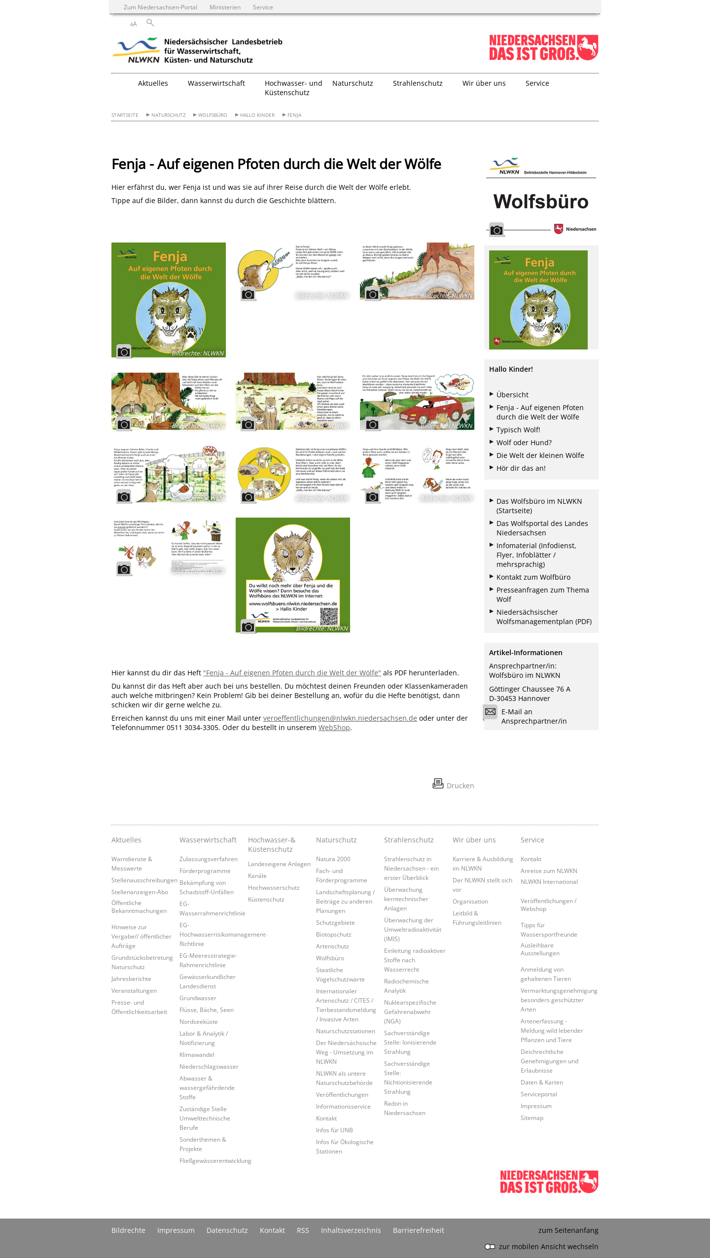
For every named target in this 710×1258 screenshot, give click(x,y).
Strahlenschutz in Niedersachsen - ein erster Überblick (411, 868)
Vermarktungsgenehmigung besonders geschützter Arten (559, 999)
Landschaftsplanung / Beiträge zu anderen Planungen (345, 901)
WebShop (334, 727)
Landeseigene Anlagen (279, 864)
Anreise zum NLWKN (549, 870)
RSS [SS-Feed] (303, 1230)
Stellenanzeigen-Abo (139, 892)
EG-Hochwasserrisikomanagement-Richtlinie (223, 934)
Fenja (294, 115)
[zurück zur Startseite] (197, 52)
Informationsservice (343, 1106)
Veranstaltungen (134, 990)
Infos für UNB (334, 1130)
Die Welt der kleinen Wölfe (540, 455)
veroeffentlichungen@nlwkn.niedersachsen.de (340, 718)
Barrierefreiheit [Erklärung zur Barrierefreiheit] (418, 1230)
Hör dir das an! (521, 468)
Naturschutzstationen (345, 1031)
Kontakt (326, 1118)
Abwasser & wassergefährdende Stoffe (207, 1087)
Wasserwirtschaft (208, 839)
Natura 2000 (333, 859)
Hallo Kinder (257, 115)
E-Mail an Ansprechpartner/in (528, 716)
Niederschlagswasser (209, 1066)
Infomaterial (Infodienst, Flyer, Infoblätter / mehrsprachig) (536, 555)
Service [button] (537, 83)
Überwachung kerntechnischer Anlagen (406, 898)
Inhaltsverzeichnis (351, 1230)
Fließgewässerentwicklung (215, 1160)
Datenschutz (227, 1230)
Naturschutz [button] (352, 83)
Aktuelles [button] (153, 83)
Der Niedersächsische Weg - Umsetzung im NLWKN (346, 1052)
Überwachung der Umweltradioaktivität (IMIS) (412, 929)
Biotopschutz (334, 934)
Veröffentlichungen (342, 1094)
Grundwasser (197, 998)
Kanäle (257, 875)
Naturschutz (168, 115)
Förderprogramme (205, 870)
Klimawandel (196, 1054)
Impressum (536, 1106)
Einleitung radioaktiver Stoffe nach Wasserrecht (415, 959)
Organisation (470, 901)
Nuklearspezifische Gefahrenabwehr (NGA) (410, 1011)
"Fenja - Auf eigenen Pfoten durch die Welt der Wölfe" (292, 672)
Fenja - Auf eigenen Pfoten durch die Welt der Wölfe (540, 412)
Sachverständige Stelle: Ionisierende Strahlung (410, 1042)
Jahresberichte (131, 978)
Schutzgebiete (335, 922)
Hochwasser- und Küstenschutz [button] (293, 87)
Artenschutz (332, 946)
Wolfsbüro (212, 115)
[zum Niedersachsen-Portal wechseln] (544, 58)
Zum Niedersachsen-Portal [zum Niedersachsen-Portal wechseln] (160, 7)
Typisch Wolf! (518, 429)
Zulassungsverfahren (208, 859)
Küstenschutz (266, 899)
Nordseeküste (198, 1021)
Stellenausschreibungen (144, 880)
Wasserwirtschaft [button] (216, 83)
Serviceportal (539, 1094)
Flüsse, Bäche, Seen (206, 1009)
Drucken (460, 785)
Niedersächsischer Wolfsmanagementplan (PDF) (544, 616)
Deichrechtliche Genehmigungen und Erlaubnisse (549, 1061)
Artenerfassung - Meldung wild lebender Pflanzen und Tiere (552, 1030)
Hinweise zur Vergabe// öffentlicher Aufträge (141, 936)
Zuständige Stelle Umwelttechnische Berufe (204, 1118)
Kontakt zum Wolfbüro (533, 577)
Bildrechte (128, 1230)
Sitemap (532, 1117)
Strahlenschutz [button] (418, 83)
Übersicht (513, 394)
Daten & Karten (542, 1082)
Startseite (125, 115)
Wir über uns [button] (484, 83)
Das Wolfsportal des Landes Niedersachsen (542, 528)
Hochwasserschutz (274, 887)
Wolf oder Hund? (524, 442)
